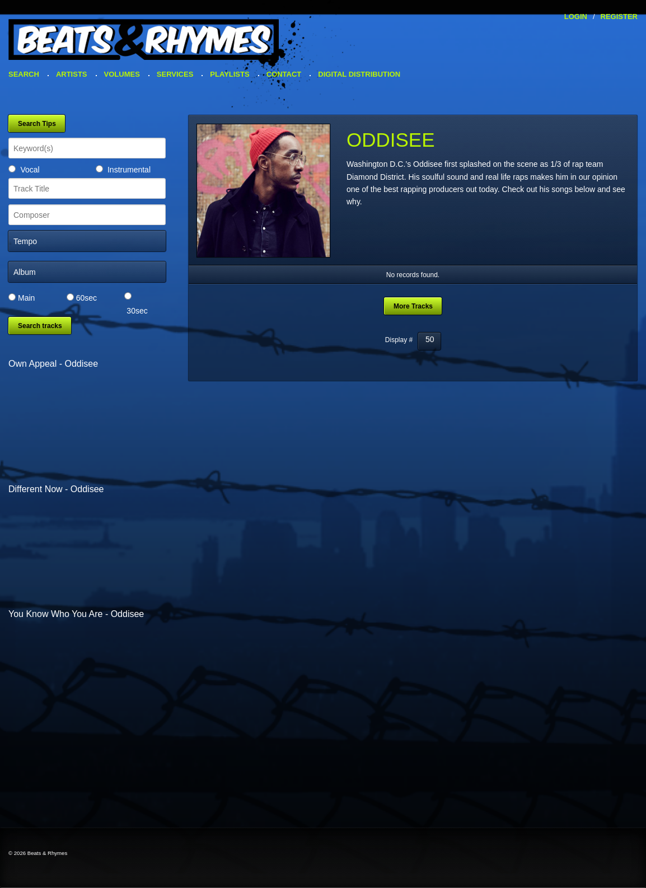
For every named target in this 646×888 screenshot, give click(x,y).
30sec (137, 310)
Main (26, 297)
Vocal (29, 169)
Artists (71, 74)
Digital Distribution (359, 74)
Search (23, 74)
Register (619, 16)
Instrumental (129, 169)
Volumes (122, 74)
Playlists (229, 74)
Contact (284, 74)
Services (175, 74)
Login (575, 16)
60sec (86, 297)
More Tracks (413, 306)
